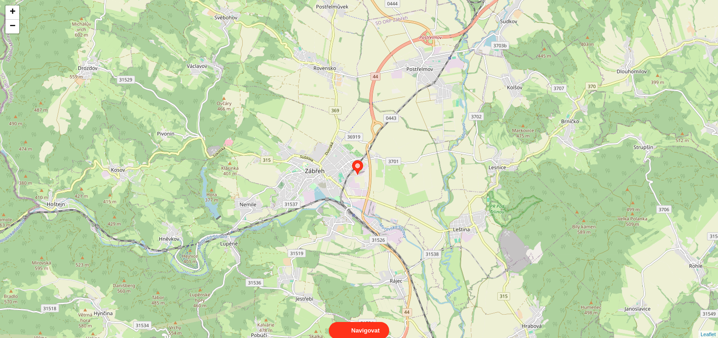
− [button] (13, 26)
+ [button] (13, 12)
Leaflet (708, 326)
